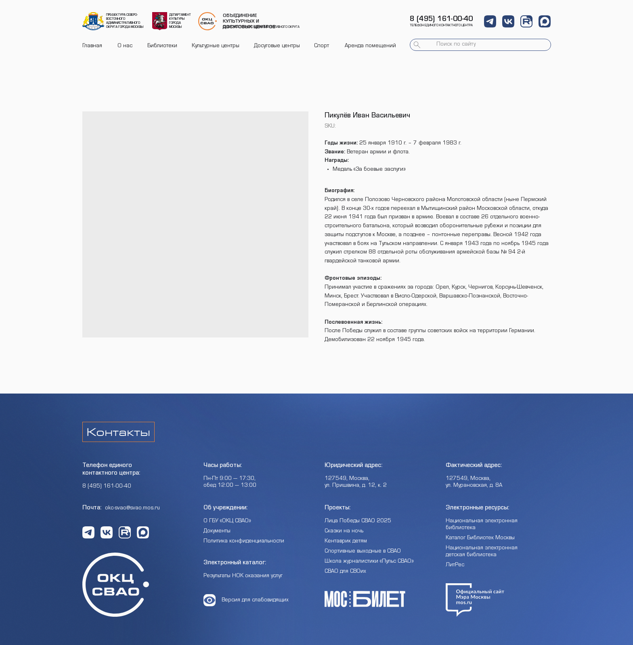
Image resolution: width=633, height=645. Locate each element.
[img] (93, 21)
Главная (92, 46)
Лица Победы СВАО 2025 (358, 521)
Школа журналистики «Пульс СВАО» (369, 562)
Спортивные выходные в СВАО (363, 552)
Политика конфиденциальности (243, 541)
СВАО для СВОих (345, 572)
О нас (124, 46)
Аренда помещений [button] (370, 46)
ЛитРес (455, 565)
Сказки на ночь (344, 531)
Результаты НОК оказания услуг (243, 576)
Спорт (321, 46)
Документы (217, 531)
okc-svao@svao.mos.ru (132, 508)
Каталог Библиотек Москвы (480, 538)
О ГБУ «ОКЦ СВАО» (227, 521)
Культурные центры (215, 46)
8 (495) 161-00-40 (441, 19)
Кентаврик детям (346, 541)
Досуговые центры (277, 46)
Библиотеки (162, 46)
